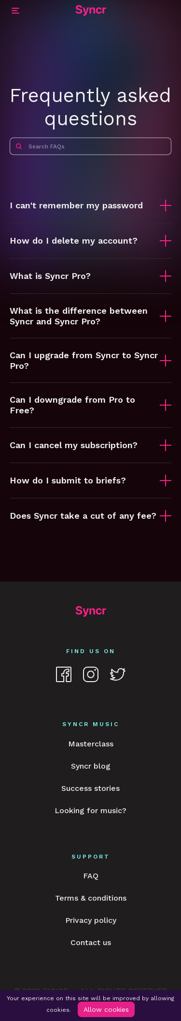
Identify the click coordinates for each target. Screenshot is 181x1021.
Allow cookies (106, 1009)
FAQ (90, 875)
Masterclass (90, 743)
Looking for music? (90, 810)
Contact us (90, 942)
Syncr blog (91, 766)
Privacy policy (90, 920)
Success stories (90, 788)
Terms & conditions (90, 898)
